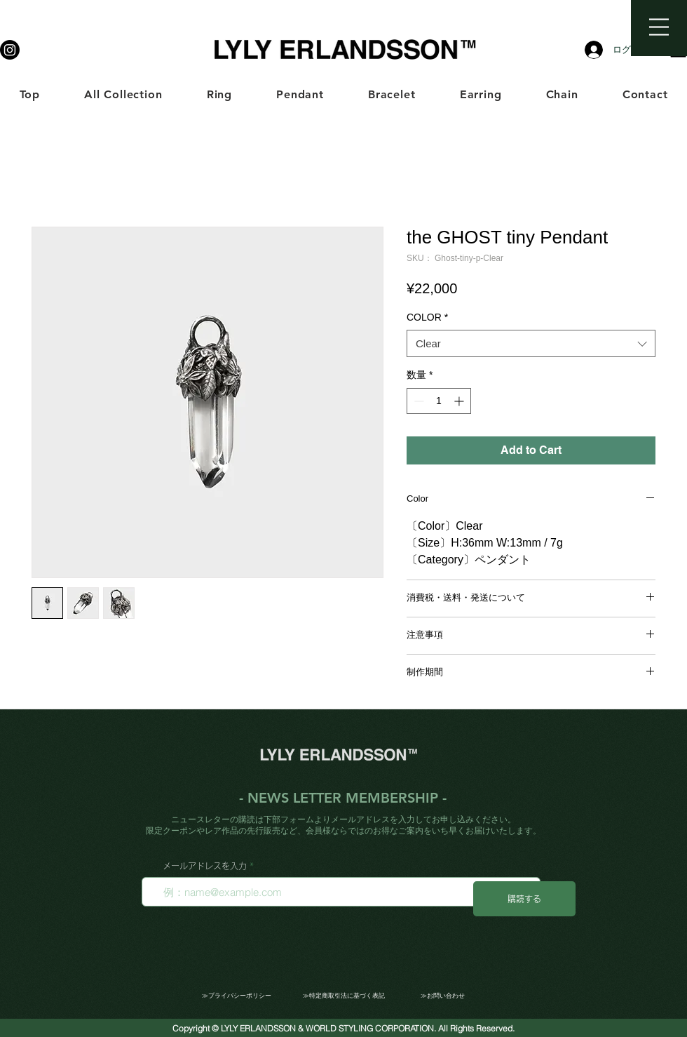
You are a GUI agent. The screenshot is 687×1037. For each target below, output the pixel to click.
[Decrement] (417, 401)
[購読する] (524, 898)
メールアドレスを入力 (205, 866)
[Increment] (460, 401)
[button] (659, 27)
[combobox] (531, 343)
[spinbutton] (438, 401)
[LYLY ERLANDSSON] (10, 50)
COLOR (427, 317)
